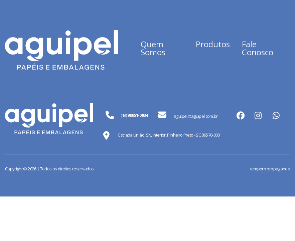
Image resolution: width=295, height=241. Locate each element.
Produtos (213, 44)
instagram (258, 115)
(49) (134, 115)
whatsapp (276, 115)
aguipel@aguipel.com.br (188, 115)
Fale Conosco (257, 48)
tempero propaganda (270, 169)
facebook (240, 115)
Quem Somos (153, 48)
